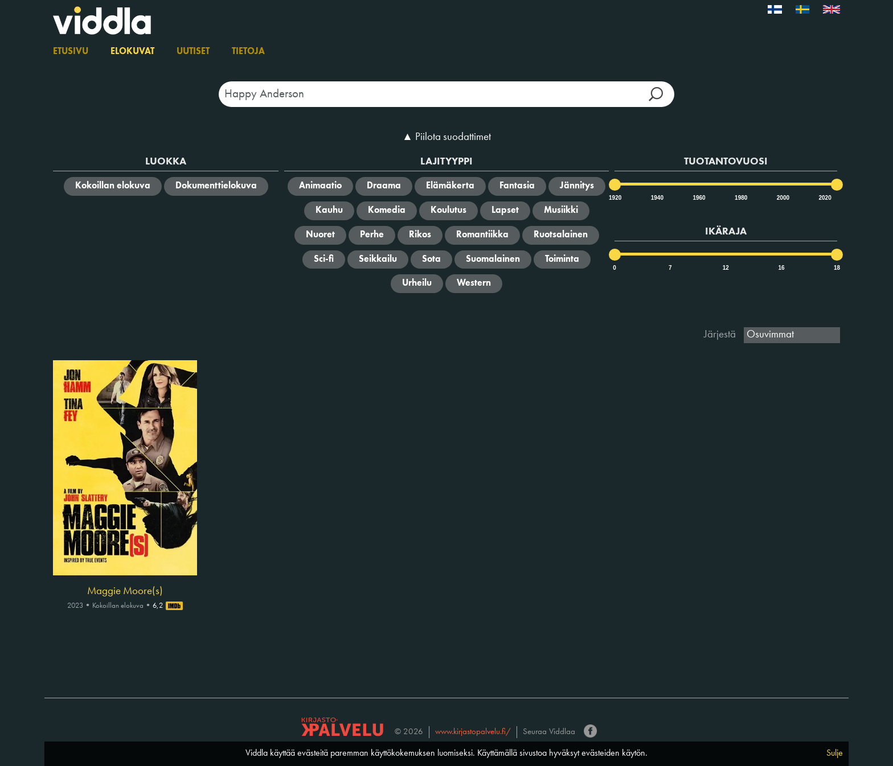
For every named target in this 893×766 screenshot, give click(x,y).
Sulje (834, 753)
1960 (698, 198)
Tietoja (248, 51)
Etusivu (70, 51)
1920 (614, 198)
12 (726, 268)
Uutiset (193, 51)
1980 (740, 198)
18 (837, 268)
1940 (656, 198)
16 (781, 268)
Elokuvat (132, 51)
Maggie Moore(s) (125, 591)
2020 (824, 198)
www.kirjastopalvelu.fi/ (473, 732)
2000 (782, 198)
